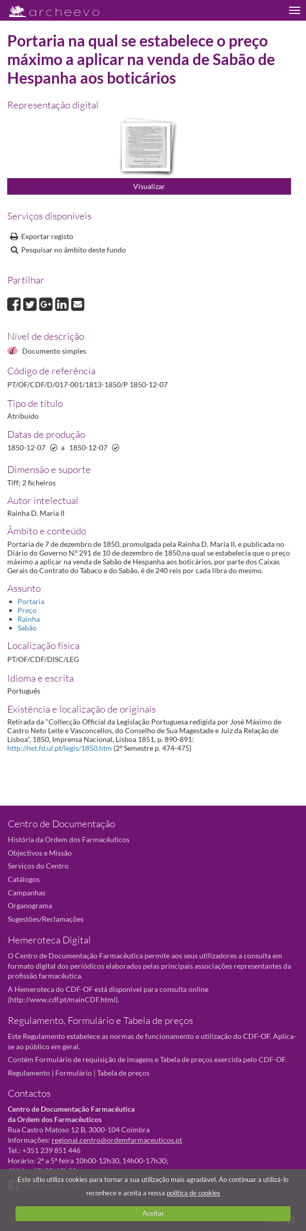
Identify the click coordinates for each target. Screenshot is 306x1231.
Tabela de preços (123, 1072)
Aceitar (153, 1213)
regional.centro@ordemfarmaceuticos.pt (117, 1139)
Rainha (29, 618)
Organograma (30, 905)
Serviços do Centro (38, 865)
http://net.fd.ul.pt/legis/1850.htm (59, 748)
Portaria (31, 601)
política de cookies (193, 1193)
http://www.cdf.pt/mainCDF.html (63, 999)
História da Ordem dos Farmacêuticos (69, 839)
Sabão (27, 627)
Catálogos (24, 879)
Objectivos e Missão (40, 852)
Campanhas (26, 892)
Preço (27, 610)
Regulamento (29, 1072)
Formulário (73, 1072)
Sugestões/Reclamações (46, 918)
